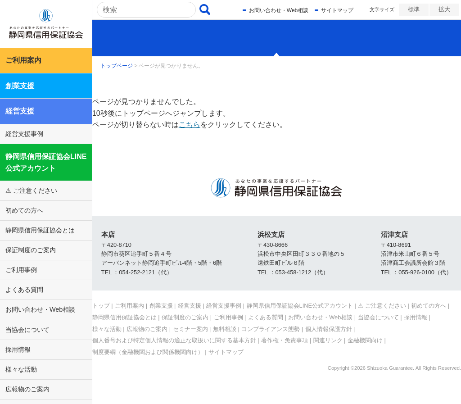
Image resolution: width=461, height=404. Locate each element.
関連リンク (328, 340)
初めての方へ (24, 210)
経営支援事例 (24, 133)
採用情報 (18, 349)
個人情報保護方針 (328, 329)
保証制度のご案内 (30, 250)
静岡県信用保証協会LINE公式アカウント (45, 162)
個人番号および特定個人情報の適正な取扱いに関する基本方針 (174, 340)
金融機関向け (365, 340)
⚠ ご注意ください (31, 190)
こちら (189, 124)
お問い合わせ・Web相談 (40, 309)
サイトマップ (334, 10)
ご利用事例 (21, 269)
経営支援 (19, 111)
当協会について (27, 329)
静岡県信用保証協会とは (40, 230)
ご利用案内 (23, 60)
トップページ (116, 66)
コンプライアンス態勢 (270, 329)
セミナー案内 (190, 329)
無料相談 (224, 329)
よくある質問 (24, 289)
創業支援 (19, 86)
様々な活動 (21, 369)
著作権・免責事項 (284, 340)
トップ (101, 305)
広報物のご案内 (27, 389)
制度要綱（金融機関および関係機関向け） (147, 352)
